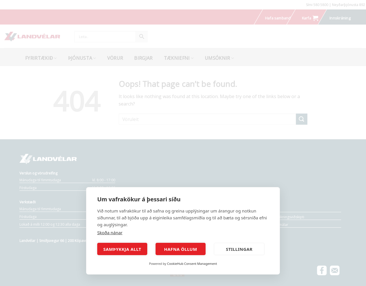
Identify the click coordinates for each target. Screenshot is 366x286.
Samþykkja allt (122, 249)
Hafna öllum (180, 249)
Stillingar (239, 249)
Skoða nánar (109, 232)
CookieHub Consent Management (192, 263)
